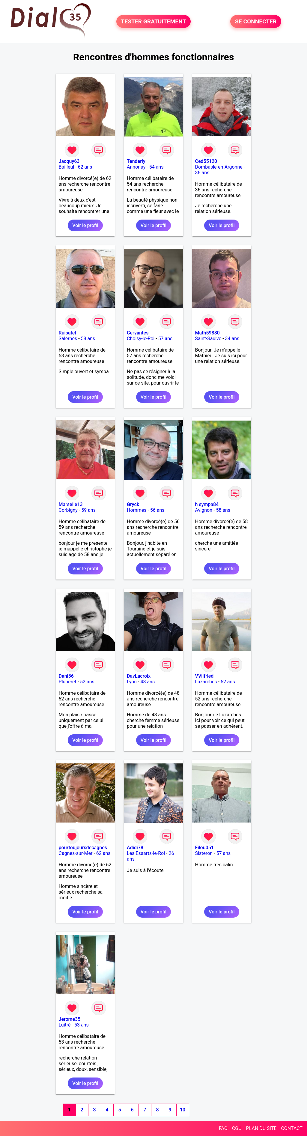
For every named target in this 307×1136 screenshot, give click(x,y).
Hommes (136, 510)
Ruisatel (67, 333)
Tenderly (136, 161)
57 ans (165, 338)
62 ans (85, 167)
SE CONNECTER (255, 21)
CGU (237, 1128)
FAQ (223, 1128)
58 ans (88, 338)
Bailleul (66, 167)
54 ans (156, 167)
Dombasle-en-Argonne (219, 167)
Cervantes (137, 333)
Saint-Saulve (208, 338)
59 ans (88, 510)
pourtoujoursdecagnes (83, 847)
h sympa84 (207, 504)
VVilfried (204, 676)
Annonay (136, 167)
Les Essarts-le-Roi (146, 853)
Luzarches (206, 682)
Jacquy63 (69, 161)
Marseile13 (71, 504)
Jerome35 (70, 1019)
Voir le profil (85, 225)
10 (182, 1110)
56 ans (157, 510)
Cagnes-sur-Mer (76, 853)
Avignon (203, 510)
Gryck (133, 504)
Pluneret (67, 682)
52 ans (87, 682)
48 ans (147, 682)
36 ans (202, 172)
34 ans (232, 338)
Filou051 (204, 847)
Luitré (65, 1025)
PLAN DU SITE (261, 1128)
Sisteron (204, 853)
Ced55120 (206, 161)
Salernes (68, 338)
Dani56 (66, 676)
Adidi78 (135, 847)
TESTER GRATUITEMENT (153, 21)
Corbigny (68, 510)
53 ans (81, 1025)
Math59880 (207, 333)
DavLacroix (139, 676)
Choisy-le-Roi (140, 338)
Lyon (132, 682)
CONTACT (292, 1128)
